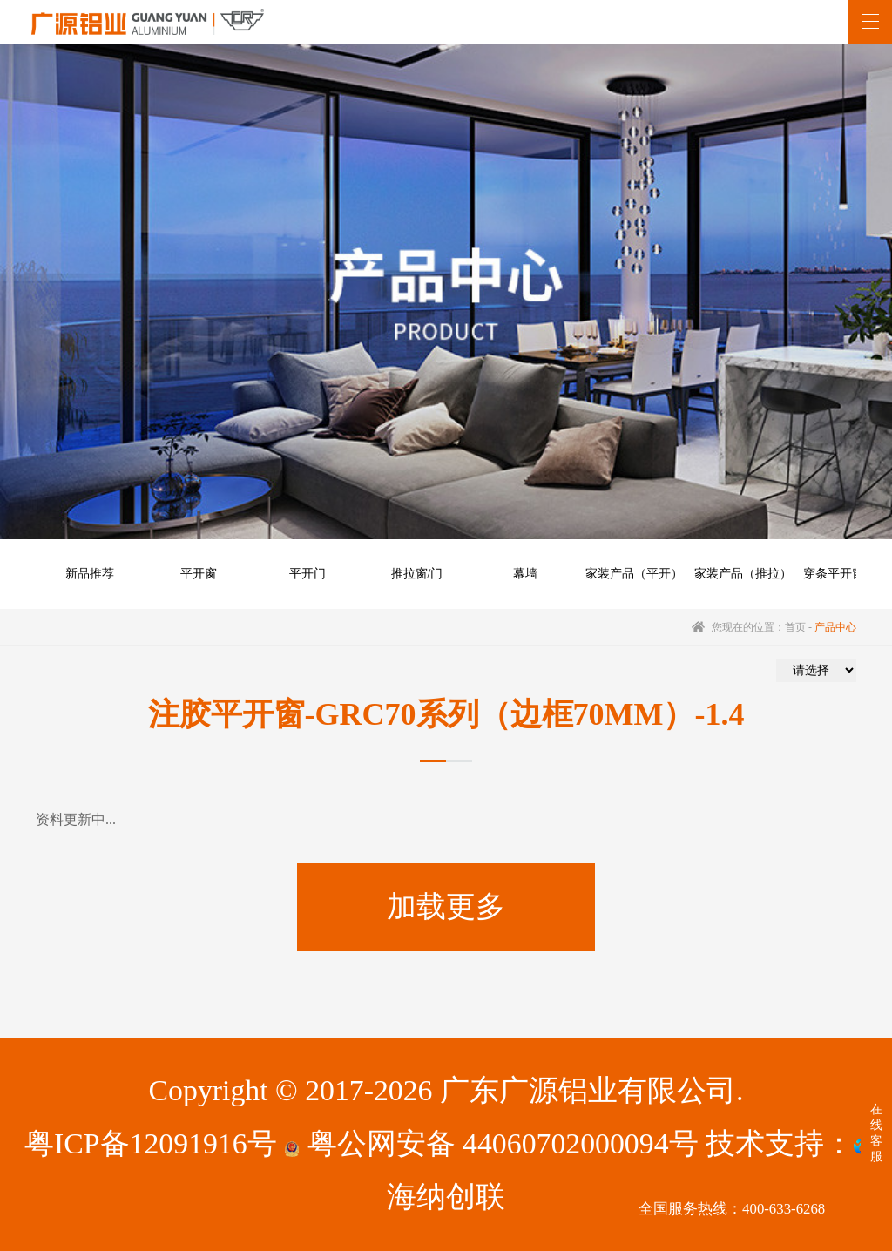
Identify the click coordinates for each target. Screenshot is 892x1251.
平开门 (307, 573)
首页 (795, 627)
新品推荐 (89, 573)
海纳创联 (446, 1196)
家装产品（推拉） (743, 573)
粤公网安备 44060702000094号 (491, 1143)
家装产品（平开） (634, 573)
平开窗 (198, 573)
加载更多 (446, 906)
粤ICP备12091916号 (150, 1143)
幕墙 (525, 573)
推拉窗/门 (417, 573)
